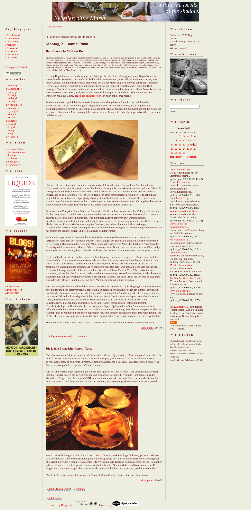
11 (187, 140)
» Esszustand (12, 54)
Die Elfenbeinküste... (181, 169)
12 (191, 140)
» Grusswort (11, 48)
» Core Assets (12, 38)
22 (176, 148)
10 (184, 140)
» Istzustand (11, 51)
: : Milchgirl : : (12, 114)
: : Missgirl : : (12, 117)
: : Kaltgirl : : (12, 123)
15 (176, 144)
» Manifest (10, 44)
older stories (55, 497)
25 (187, 148)
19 (191, 144)
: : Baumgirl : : (12, 107)
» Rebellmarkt (12, 35)
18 (187, 144)
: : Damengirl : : (13, 88)
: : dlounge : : (12, 155)
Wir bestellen (12, 286)
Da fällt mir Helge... (180, 198)
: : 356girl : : (11, 133)
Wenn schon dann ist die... (184, 210)
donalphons (147, 327)
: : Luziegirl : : (12, 101)
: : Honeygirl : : (13, 92)
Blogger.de (67, 505)
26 (191, 148)
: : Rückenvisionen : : (16, 151)
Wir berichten (12, 292)
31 (184, 152)
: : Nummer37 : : (13, 164)
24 (184, 148)
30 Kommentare (62, 336)
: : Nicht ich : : (12, 161)
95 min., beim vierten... (182, 265)
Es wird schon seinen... (182, 182)
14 (172, 144)
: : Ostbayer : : (12, 158)
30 (180, 152)
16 (180, 144)
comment (82, 336)
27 (195, 148)
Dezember (176, 156)
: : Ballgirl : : (11, 120)
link (50, 336)
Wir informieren (13, 289)
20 (195, 144)
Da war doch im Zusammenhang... (179, 225)
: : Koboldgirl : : (13, 104)
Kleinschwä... (181, 306)
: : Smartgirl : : (12, 95)
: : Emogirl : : (12, 130)
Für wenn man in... (180, 239)
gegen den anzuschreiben (87, 95)
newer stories (55, 26)
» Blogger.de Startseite (17, 67)
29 (176, 152)
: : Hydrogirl (11, 111)
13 (195, 140)
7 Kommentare (62, 488)
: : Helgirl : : (11, 136)
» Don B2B (11, 57)
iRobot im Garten (179, 252)
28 (172, 152)
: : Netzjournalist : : (15, 148)
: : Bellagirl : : (12, 98)
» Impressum (12, 41)
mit (185, 48)
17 (184, 144)
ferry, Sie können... (180, 290)
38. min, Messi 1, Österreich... (186, 277)
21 (172, 148)
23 (180, 148)
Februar (191, 156)
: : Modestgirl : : (13, 85)
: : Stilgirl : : (11, 127)
